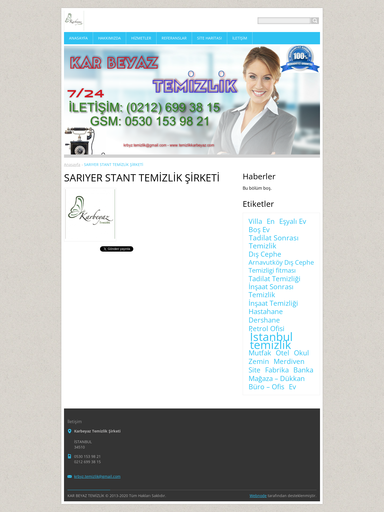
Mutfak (260, 353)
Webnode (258, 495)
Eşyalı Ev (292, 221)
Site (255, 370)
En (271, 221)
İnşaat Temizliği (273, 303)
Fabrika (277, 370)
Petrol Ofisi (267, 329)
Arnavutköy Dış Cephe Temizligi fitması (281, 266)
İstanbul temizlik (271, 341)
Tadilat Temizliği (275, 279)
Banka (303, 370)
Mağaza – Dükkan (277, 379)
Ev (292, 387)
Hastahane (266, 312)
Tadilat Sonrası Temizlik (274, 242)
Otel (282, 353)
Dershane (264, 320)
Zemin (259, 362)
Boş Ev (259, 230)
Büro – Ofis (266, 387)
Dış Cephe (265, 254)
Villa (255, 221)
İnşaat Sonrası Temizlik (271, 291)
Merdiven (289, 362)
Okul (301, 353)
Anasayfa (72, 164)
